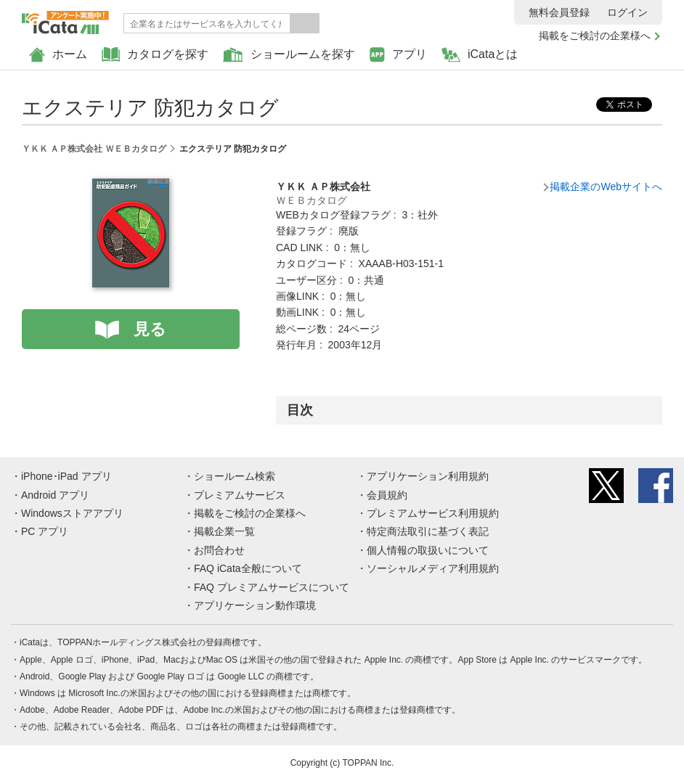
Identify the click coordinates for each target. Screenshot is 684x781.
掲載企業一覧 (224, 531)
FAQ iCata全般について (248, 568)
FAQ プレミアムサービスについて (271, 587)
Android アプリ (55, 495)
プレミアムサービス (239, 495)
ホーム (58, 54)
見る (150, 329)
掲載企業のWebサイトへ (606, 186)
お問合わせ (219, 550)
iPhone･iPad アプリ (66, 476)
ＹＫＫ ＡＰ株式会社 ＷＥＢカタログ (94, 149)
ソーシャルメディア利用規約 (433, 568)
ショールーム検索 (234, 476)
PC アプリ (44, 531)
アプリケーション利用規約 (428, 476)
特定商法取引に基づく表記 (428, 531)
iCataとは (479, 54)
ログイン (627, 12)
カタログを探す (155, 54)
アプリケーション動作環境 (255, 605)
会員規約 (387, 495)
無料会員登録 (559, 12)
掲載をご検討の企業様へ (595, 35)
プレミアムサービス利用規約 (433, 513)
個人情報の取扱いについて (428, 550)
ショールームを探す (289, 54)
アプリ (398, 54)
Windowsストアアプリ (72, 513)
